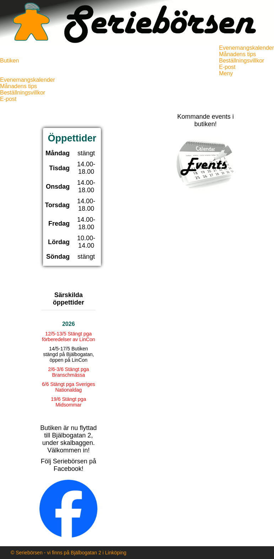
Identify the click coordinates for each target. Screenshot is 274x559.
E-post (227, 67)
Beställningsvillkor (241, 61)
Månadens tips (237, 54)
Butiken (9, 61)
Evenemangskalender (246, 48)
